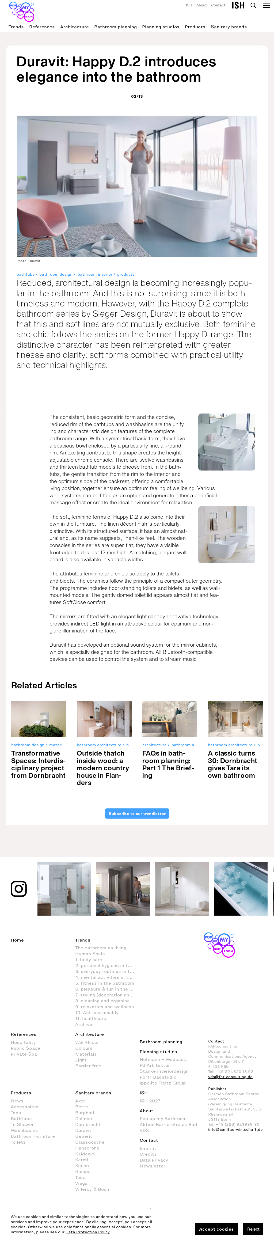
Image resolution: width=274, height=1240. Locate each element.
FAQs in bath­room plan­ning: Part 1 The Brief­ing (168, 764)
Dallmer (84, 1118)
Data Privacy (154, 1160)
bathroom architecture (99, 745)
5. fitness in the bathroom (104, 983)
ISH (189, 5)
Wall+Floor (87, 1042)
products (126, 274)
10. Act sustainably (97, 1012)
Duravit (83, 1130)
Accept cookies (216, 1229)
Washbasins (24, 1130)
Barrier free (88, 1066)
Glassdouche (89, 1142)
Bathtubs (21, 1118)
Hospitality (23, 1042)
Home (17, 940)
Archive (83, 1024)
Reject (253, 1229)
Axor (80, 1101)
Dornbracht (88, 1124)
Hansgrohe (87, 1148)
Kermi (81, 1160)
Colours (84, 1048)
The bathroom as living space (107, 948)
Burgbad (84, 1113)
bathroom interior (95, 274)
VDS (144, 1130)
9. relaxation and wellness (104, 1007)
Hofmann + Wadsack (163, 1059)
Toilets (18, 1142)
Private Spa (24, 1054)
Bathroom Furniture (33, 1136)
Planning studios (161, 27)
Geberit (83, 1136)
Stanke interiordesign (164, 1071)
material (57, 745)
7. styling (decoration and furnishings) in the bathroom (107, 995)
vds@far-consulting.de (230, 1076)
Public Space (25, 1048)
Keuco (82, 1166)
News (17, 1101)
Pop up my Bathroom (163, 1118)
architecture (154, 745)
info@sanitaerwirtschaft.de (235, 1129)
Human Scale (90, 954)
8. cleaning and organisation (107, 1001)
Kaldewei (85, 1154)
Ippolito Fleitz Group (163, 1083)
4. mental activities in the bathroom (107, 977)
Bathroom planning (115, 27)
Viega (81, 1183)
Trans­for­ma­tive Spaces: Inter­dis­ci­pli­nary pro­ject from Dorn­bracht (38, 764)
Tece (80, 1177)
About (201, 5)
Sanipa (83, 1171)
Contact (218, 5)
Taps (16, 1113)
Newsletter (152, 1166)
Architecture (74, 27)
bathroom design (56, 274)
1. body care (88, 959)
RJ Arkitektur (155, 1065)
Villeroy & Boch (92, 1189)
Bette (81, 1107)
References (42, 27)
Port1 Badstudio (158, 1077)
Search (253, 5)
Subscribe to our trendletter (136, 813)
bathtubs (26, 274)
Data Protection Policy (88, 1232)
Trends (16, 27)
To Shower (22, 1124)
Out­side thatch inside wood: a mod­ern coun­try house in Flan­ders (103, 767)
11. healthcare (90, 1018)
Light (81, 1060)
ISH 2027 (150, 1101)
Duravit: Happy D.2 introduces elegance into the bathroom (116, 69)
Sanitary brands (229, 27)
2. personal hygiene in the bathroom (107, 965)
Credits (148, 1154)
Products (195, 27)
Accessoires (25, 1107)
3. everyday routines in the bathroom (107, 971)
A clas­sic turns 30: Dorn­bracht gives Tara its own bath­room (232, 764)
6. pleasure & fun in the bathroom (107, 989)
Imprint (148, 1148)
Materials (86, 1054)
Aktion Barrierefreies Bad (168, 1124)
